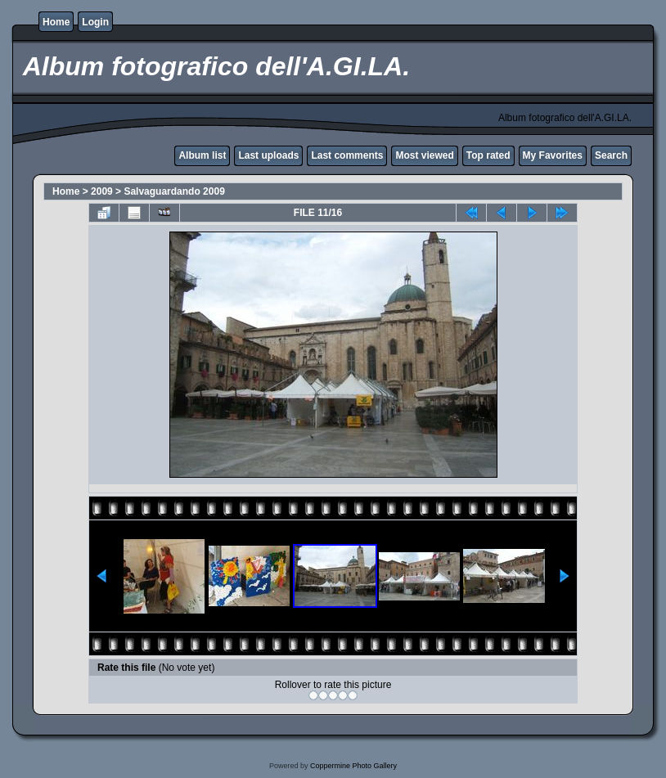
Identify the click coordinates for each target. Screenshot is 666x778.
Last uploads (268, 155)
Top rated (488, 155)
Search (611, 155)
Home (56, 22)
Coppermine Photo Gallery (353, 766)
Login (95, 22)
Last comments (347, 155)
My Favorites (553, 155)
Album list (202, 155)
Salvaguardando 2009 (174, 191)
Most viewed (424, 155)
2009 (102, 191)
